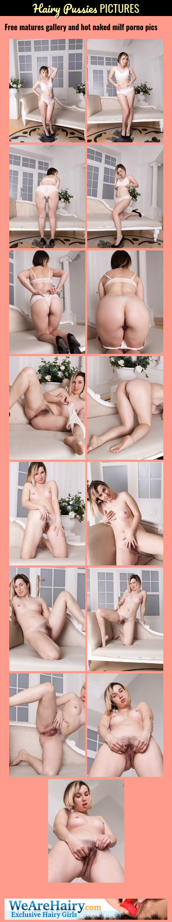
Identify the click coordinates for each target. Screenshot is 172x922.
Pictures (86, 8)
